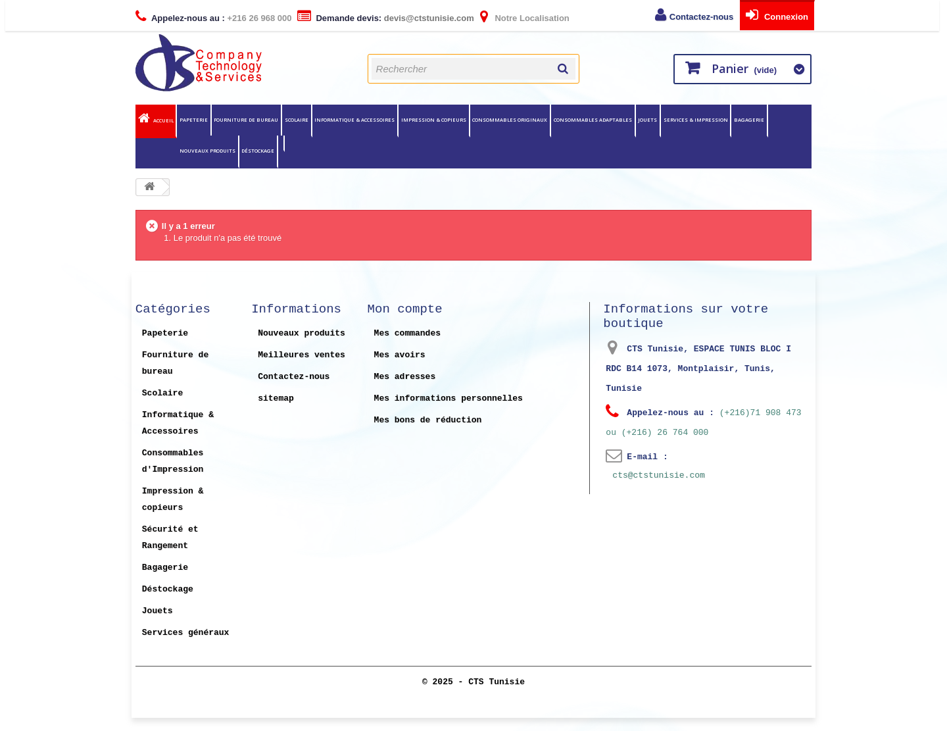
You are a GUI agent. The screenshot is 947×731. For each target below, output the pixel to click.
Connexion (785, 17)
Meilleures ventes (301, 355)
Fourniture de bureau (246, 119)
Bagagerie (749, 119)
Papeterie (194, 119)
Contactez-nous (701, 17)
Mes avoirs (399, 355)
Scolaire (296, 119)
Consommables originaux (509, 119)
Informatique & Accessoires (354, 119)
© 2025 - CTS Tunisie (473, 682)
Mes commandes (407, 333)
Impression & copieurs (433, 119)
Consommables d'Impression (173, 461)
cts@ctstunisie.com (658, 475)
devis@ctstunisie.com (429, 18)
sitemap (276, 398)
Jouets (647, 119)
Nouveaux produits (301, 333)
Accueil (163, 120)
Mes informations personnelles (448, 398)
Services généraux (186, 632)
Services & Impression (696, 119)
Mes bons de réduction (428, 420)
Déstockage (257, 150)
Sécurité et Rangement (170, 537)
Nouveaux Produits (207, 150)
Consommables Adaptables (593, 119)
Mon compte (405, 309)
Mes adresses (405, 376)
